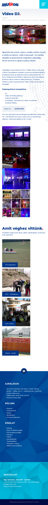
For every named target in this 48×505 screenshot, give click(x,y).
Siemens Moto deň (13, 398)
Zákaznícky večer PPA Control (17, 395)
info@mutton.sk (10, 484)
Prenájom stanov (12, 443)
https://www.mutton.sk (12, 486)
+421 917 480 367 (10, 482)
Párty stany (7, 20)
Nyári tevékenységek (14, 430)
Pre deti (16, 20)
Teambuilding (11, 441)
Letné (28, 20)
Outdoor (35, 20)
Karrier (8, 413)
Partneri (9, 408)
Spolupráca (10, 415)
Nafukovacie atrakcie (14, 446)
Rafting (9, 428)
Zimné (22, 20)
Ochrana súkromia (13, 417)
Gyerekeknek (11, 439)
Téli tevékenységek (13, 432)
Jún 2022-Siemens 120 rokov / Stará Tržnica (22, 389)
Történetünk (11, 410)
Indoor (43, 20)
